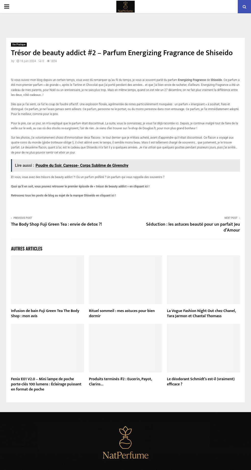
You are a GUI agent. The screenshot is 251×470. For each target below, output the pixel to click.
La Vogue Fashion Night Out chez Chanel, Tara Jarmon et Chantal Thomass (201, 313)
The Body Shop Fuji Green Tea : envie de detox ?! (56, 224)
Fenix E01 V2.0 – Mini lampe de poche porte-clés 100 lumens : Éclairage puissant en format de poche (46, 384)
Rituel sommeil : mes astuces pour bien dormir (122, 313)
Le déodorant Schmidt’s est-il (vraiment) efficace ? (201, 382)
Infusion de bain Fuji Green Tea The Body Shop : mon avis (45, 313)
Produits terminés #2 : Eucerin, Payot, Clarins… (120, 382)
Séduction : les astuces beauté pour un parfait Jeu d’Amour (193, 227)
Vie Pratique (18, 44)
